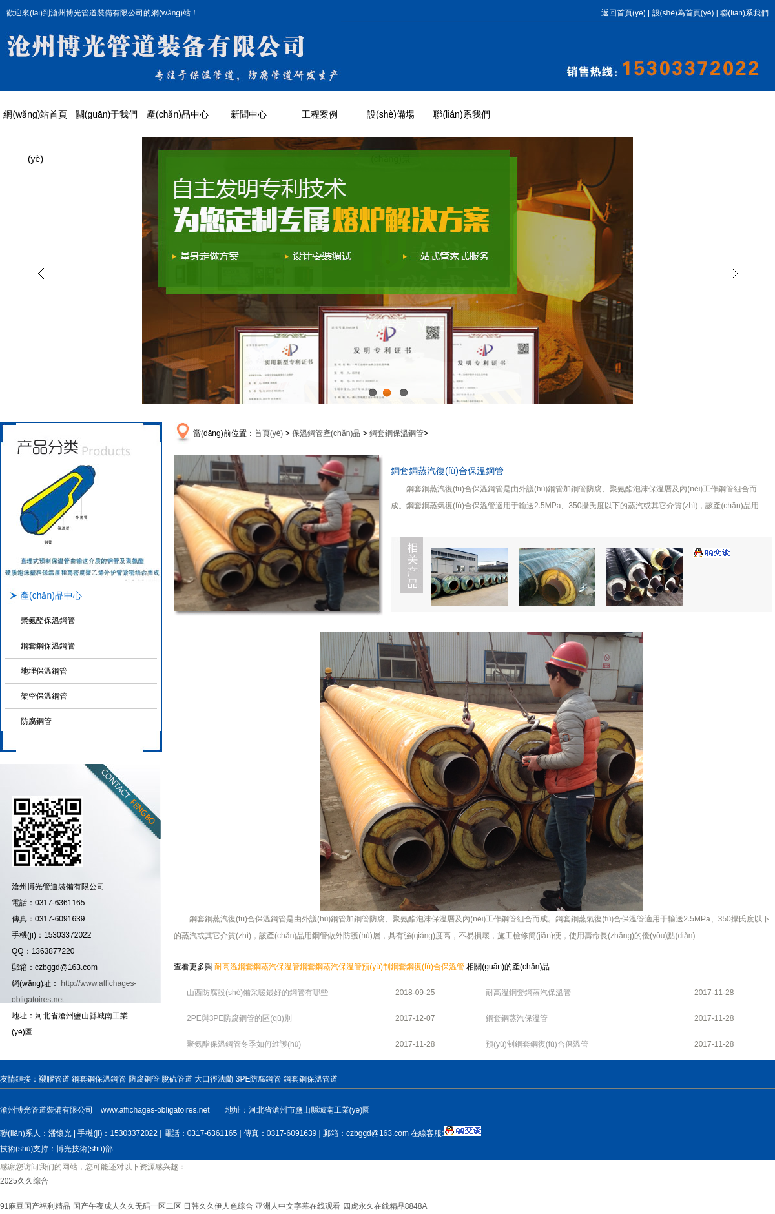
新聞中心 (249, 114)
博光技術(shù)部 (84, 1148)
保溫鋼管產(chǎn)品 (326, 433)
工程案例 (320, 114)
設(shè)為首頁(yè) (683, 12)
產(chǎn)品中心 (178, 114)
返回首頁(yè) (623, 12)
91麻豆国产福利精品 (35, 1206)
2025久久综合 (24, 1181)
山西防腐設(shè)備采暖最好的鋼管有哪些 (257, 992)
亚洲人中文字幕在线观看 (297, 1206)
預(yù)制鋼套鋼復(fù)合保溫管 (413, 966)
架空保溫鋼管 (44, 696)
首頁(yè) (269, 433)
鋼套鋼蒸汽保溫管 (331, 966)
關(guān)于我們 (107, 114)
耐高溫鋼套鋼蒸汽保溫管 (257, 966)
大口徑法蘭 (213, 1079)
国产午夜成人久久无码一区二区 (127, 1206)
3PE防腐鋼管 (259, 1079)
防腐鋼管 (36, 721)
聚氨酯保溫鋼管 (48, 620)
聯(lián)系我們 (744, 12)
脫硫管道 (176, 1079)
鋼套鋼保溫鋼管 (48, 645)
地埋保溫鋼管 (44, 670)
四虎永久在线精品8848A (385, 1206)
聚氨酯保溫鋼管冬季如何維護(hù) (244, 1044)
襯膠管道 (54, 1079)
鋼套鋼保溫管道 (311, 1079)
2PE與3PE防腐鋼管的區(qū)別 (239, 1018)
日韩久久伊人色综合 (218, 1206)
